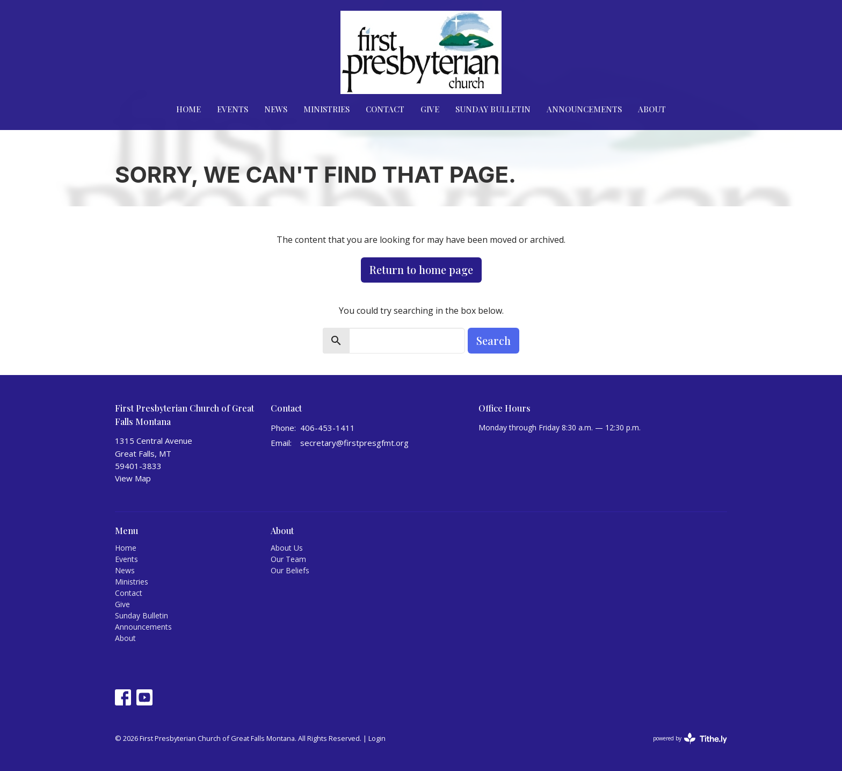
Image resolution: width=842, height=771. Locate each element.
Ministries (326, 109)
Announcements (584, 109)
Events (232, 109)
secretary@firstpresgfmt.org (354, 442)
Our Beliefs (290, 570)
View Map (133, 478)
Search (493, 340)
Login (377, 738)
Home (188, 109)
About (652, 109)
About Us (287, 548)
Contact (385, 109)
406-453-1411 (327, 427)
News (275, 109)
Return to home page (421, 269)
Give (429, 109)
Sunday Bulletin (493, 109)
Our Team (288, 559)
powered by (690, 738)
